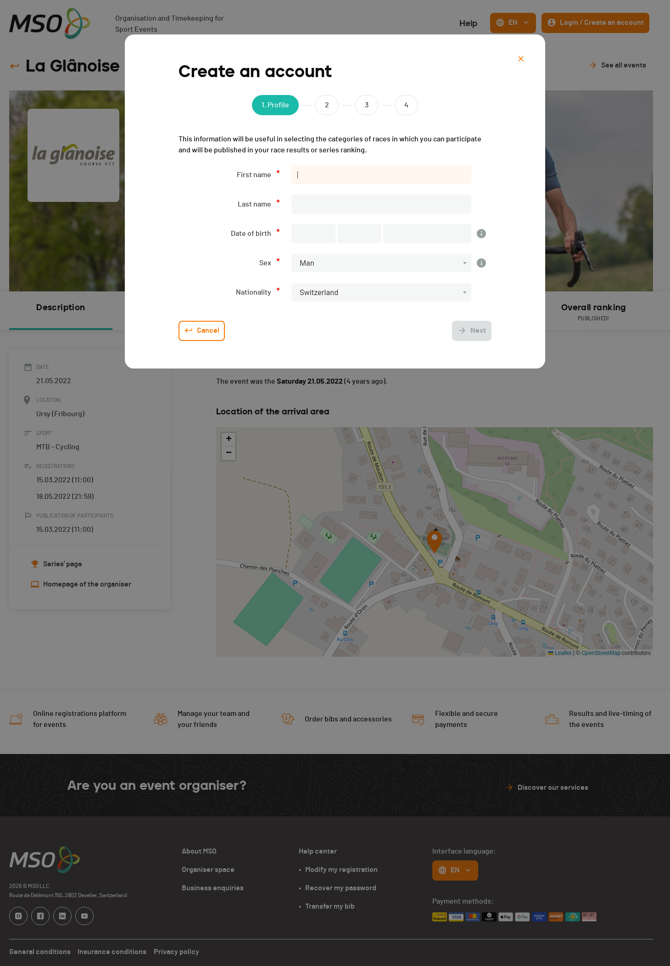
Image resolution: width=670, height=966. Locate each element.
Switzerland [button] (319, 292)
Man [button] (307, 263)
